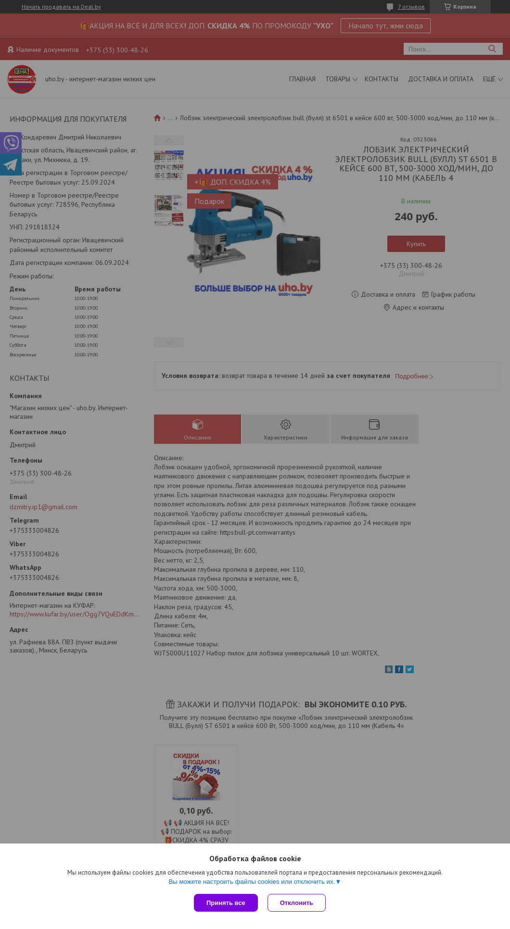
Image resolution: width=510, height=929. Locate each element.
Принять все (225, 902)
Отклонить (296, 902)
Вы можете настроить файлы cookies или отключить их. (251, 881)
